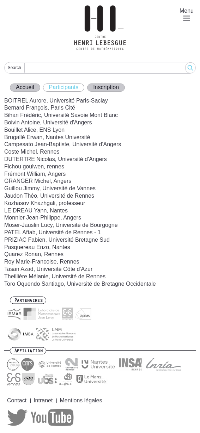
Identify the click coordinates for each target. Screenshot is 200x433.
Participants (64, 87)
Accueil (25, 87)
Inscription (106, 87)
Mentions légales (81, 400)
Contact (16, 400)
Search (14, 67)
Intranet (43, 400)
